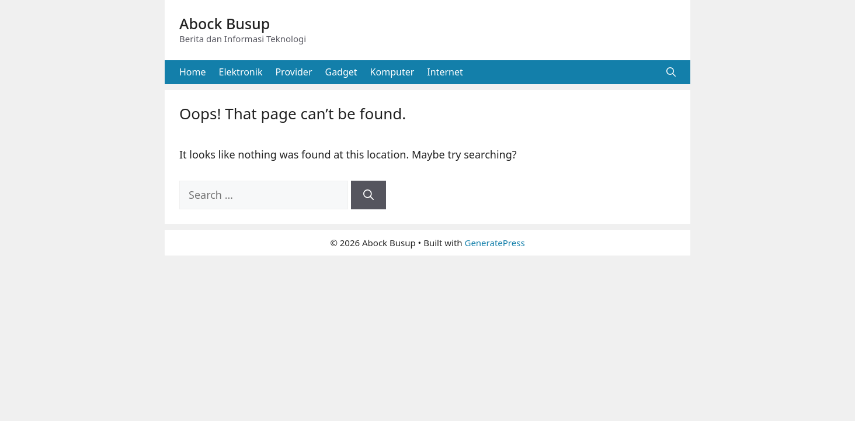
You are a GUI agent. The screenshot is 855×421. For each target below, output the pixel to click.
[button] (671, 72)
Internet (445, 71)
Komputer (392, 71)
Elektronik (241, 71)
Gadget (341, 71)
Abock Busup (224, 23)
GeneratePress (494, 243)
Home (192, 71)
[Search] (368, 195)
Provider (293, 71)
